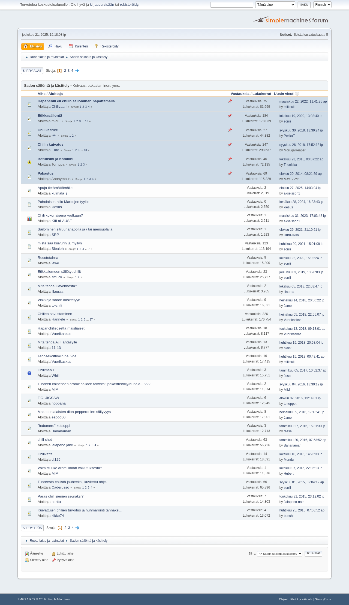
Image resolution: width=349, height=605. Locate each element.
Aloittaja (56, 94)
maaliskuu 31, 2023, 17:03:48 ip (302, 216)
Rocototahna (48, 258)
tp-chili (57, 305)
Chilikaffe (45, 454)
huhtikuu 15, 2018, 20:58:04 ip (301, 343)
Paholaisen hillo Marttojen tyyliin (63, 202)
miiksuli (289, 107)
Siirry (251, 553)
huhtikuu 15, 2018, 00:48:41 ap (301, 356)
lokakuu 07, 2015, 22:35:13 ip (300, 468)
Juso (287, 376)
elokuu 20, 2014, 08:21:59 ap (300, 174)
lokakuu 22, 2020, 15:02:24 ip (300, 258)
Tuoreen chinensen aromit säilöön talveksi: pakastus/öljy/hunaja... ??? (94, 384)
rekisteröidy (129, 4)
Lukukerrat (261, 94)
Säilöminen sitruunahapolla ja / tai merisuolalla (75, 229)
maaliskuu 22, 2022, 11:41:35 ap (303, 101)
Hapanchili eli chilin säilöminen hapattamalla (76, 101)
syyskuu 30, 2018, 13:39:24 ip (301, 130)
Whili (55, 375)
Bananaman (61, 431)
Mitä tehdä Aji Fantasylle (57, 342)
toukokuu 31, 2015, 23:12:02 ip (301, 496)
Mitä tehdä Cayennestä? (57, 286)
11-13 (56, 348)
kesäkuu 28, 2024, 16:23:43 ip (301, 202)
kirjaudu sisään (102, 4)
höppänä (59, 403)
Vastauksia (240, 94)
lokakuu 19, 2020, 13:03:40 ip (300, 116)
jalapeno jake (62, 445)
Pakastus (46, 173)
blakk (287, 348)
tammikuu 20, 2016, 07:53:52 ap (302, 440)
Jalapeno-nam (294, 502)
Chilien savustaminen (55, 314)
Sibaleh (58, 249)
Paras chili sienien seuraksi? (60, 496)
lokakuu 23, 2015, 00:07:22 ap (301, 159)
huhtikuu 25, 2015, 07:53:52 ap (301, 510)
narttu (56, 502)
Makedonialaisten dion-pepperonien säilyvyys (74, 412)
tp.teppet (290, 404)
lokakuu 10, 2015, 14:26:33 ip (300, 454)
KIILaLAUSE (62, 221)
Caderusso (60, 487)
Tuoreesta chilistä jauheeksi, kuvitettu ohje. (72, 482)
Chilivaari (59, 106)
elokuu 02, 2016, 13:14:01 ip (300, 398)
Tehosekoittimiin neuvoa (57, 356)
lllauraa (57, 291)
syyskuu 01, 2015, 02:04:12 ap (301, 482)
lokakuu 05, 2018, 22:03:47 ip (300, 286)
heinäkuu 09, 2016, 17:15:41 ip (301, 412)
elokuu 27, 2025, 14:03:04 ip (300, 188)
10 (86, 121)
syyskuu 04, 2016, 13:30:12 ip (301, 384)
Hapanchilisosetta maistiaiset (61, 328)
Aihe (42, 94)
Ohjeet (283, 599)
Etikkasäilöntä (50, 115)
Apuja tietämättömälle (55, 188)
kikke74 (58, 516)
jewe (55, 263)
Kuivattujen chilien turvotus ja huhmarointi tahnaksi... (80, 510)
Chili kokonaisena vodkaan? (60, 215)
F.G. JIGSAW (48, 398)
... (83, 121)
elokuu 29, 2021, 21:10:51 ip (300, 230)
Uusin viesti (286, 94)
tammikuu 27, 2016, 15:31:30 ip (302, 426)
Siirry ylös (32, 527)
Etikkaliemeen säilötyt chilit (59, 271)
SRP (55, 235)
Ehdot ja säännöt (301, 599)
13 (85, 150)
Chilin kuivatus (51, 144)
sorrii (287, 121)
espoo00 (58, 417)
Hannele (58, 319)
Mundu (289, 460)
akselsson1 (292, 193)
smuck (57, 277)
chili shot (45, 440)
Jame (288, 306)
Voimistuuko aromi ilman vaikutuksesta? (70, 468)
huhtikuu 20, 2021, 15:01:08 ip (301, 244)
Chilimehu (46, 370)
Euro (55, 150)
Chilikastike (48, 130)
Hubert (289, 473)
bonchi (288, 516)
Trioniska (290, 165)
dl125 (56, 459)
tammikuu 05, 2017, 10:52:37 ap (302, 370)
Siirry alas (32, 70)
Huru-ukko (291, 235)
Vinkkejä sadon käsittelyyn (59, 300)
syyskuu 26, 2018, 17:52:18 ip (301, 145)
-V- (54, 135)
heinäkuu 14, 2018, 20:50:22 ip (301, 300)
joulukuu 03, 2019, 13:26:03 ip (301, 272)
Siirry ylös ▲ (323, 599)
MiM (55, 389)
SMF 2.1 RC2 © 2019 (31, 599)
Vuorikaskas (293, 320)
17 (91, 319)
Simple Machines (58, 599)
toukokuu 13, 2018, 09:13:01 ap (302, 329)
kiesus (57, 207)
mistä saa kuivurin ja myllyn (60, 243)
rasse (288, 431)
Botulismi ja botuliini (55, 159)
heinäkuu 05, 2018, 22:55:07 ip (301, 314)
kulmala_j (59, 193)
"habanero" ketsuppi (54, 426)
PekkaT (289, 136)
